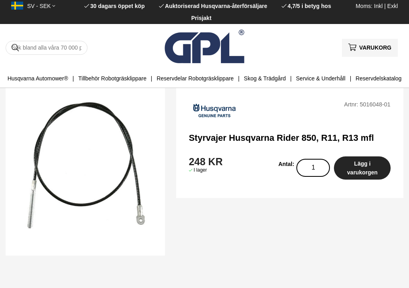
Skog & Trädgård (265, 78)
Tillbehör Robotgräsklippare (112, 78)
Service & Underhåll (320, 78)
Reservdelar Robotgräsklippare (195, 78)
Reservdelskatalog (378, 78)
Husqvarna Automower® (38, 78)
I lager (200, 170)
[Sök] (46, 48)
